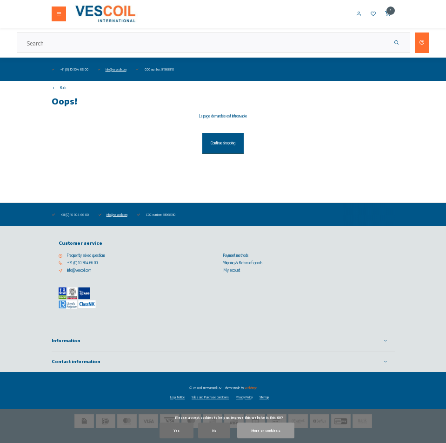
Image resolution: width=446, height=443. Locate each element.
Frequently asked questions (86, 255)
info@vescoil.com (116, 69)
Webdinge (251, 388)
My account (231, 270)
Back (59, 87)
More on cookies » (265, 430)
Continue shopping (223, 143)
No (214, 430)
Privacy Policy (244, 397)
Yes (176, 430)
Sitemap (264, 397)
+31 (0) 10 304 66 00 (82, 263)
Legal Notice (177, 397)
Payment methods (235, 255)
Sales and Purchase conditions (210, 397)
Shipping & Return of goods (242, 263)
